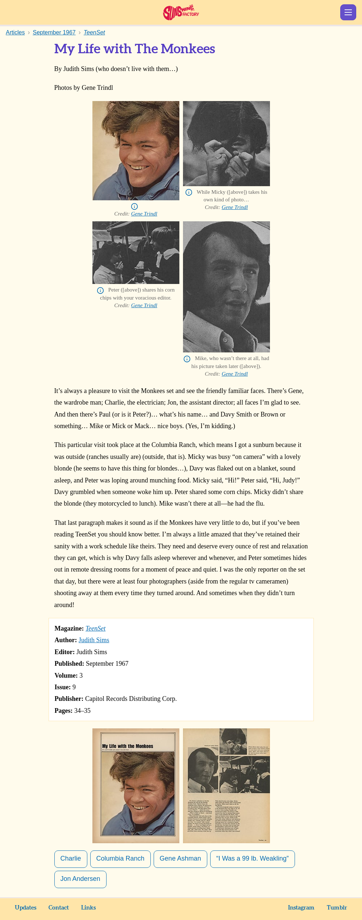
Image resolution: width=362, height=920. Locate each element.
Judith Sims (94, 640)
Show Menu (348, 12)
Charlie (71, 858)
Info (134, 206)
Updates (25, 908)
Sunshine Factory (181, 12)
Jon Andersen (80, 878)
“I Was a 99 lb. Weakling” (252, 858)
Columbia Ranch (120, 858)
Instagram (301, 908)
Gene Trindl (144, 214)
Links (88, 908)
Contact (59, 908)
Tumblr (337, 908)
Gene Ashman (180, 858)
